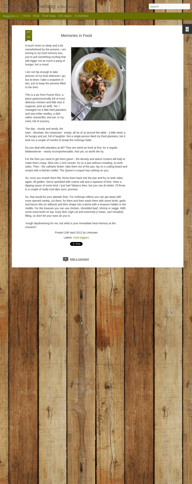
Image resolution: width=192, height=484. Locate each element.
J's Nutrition (81, 15)
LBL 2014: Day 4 (71, 435)
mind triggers (81, 212)
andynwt (101, 482)
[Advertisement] (148, 31)
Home (26, 15)
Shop (36, 15)
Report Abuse (132, 482)
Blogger (121, 482)
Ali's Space (65, 15)
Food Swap (49, 15)
